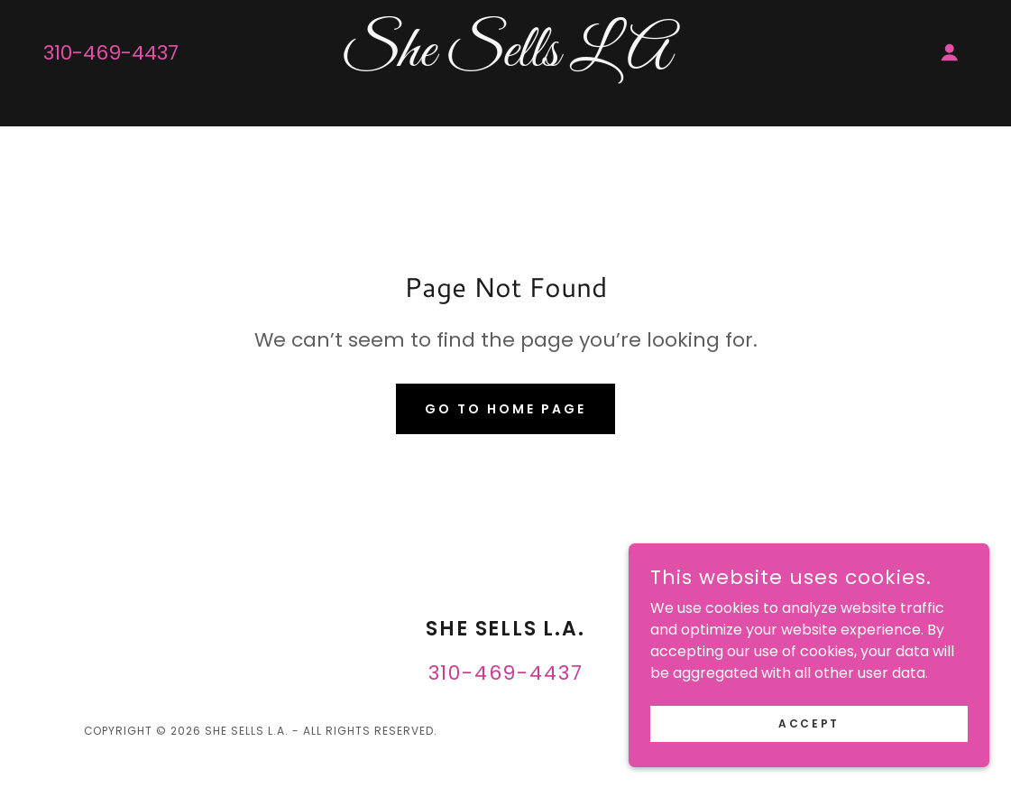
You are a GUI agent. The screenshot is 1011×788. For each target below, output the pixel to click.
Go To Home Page (505, 409)
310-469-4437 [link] (111, 53)
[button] (950, 52)
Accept (808, 722)
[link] (506, 61)
